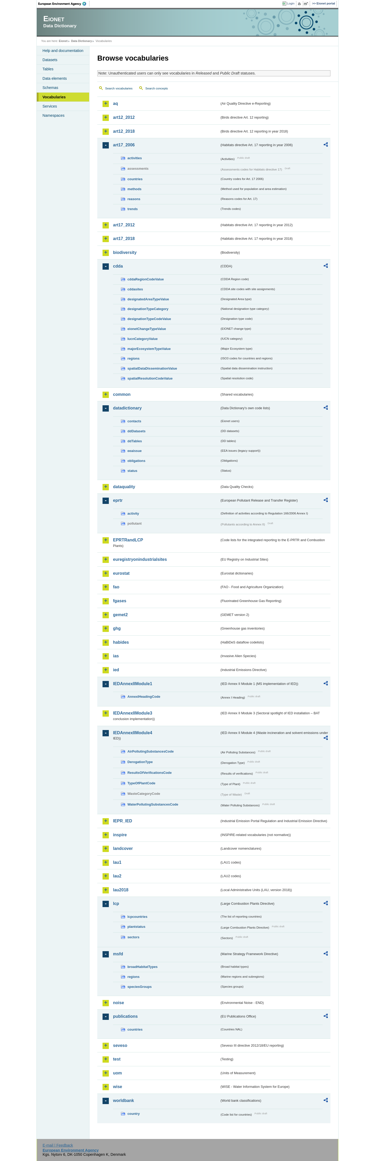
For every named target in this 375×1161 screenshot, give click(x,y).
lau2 (117, 876)
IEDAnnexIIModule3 (132, 713)
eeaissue (134, 451)
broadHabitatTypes (142, 967)
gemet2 (120, 615)
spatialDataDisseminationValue (152, 368)
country (133, 1114)
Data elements (54, 78)
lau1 (117, 862)
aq (115, 103)
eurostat (121, 573)
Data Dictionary (81, 40)
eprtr (117, 500)
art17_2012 (124, 225)
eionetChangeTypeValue (146, 329)
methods (134, 189)
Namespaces (53, 115)
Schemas (50, 88)
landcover (123, 848)
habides (121, 642)
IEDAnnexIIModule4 (132, 733)
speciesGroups (139, 987)
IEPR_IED (122, 821)
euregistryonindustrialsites (140, 559)
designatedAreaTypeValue (148, 299)
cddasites (135, 289)
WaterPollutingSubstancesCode (152, 804)
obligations (136, 461)
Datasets (49, 60)
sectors (133, 937)
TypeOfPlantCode (141, 783)
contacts (134, 421)
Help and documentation (62, 51)
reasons (133, 199)
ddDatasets (136, 431)
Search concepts (156, 88)
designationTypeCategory (147, 309)
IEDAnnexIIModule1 (132, 683)
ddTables (134, 441)
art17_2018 (124, 238)
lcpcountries (137, 917)
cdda (118, 266)
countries (135, 179)
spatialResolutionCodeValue (150, 378)
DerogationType (140, 762)
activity (133, 513)
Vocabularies (54, 97)
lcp (116, 903)
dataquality (124, 486)
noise (118, 1002)
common (122, 394)
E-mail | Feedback (57, 1145)
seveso (120, 1045)
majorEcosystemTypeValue (149, 349)
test (116, 1059)
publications (125, 1016)
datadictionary (127, 408)
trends (132, 209)
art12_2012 (124, 117)
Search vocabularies (118, 88)
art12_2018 (124, 131)
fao (116, 587)
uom (117, 1073)
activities (134, 158)
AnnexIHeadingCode (143, 697)
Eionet (63, 40)
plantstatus (136, 927)
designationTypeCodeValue (149, 319)
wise (117, 1086)
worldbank (123, 1100)
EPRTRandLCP (128, 540)
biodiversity (125, 252)
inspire (120, 835)
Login (290, 3)
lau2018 (120, 890)
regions (133, 358)
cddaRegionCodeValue (145, 279)
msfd (118, 954)
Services (49, 106)
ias (116, 656)
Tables (47, 69)
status (132, 471)
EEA (64, 3)
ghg (117, 628)
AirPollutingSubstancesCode (150, 751)
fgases (119, 601)
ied (116, 670)
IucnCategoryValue (142, 339)
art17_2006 (124, 145)
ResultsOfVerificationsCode (149, 773)
